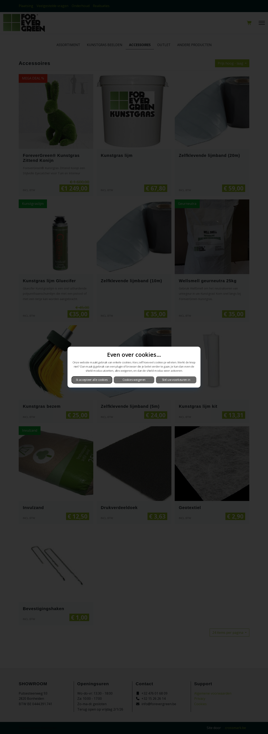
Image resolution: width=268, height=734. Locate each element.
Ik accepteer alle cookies (92, 380)
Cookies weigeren (134, 380)
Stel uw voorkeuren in (176, 380)
